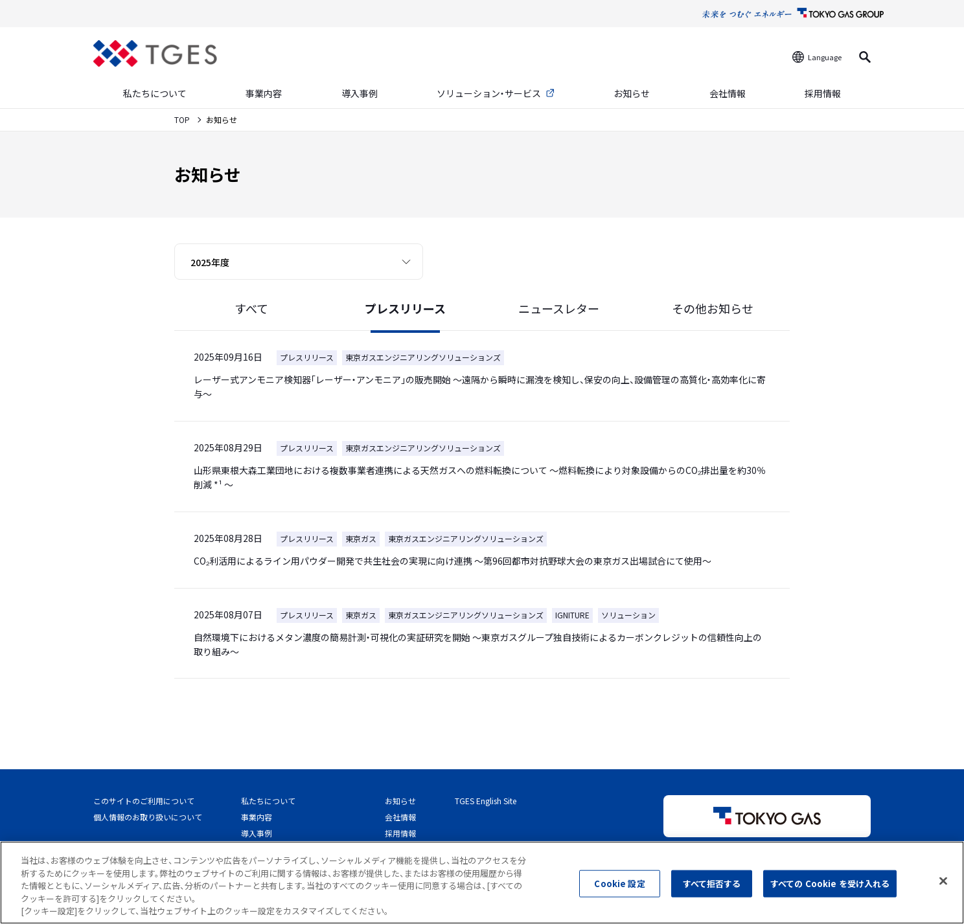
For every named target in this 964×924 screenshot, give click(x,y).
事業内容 (264, 93)
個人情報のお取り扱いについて (147, 816)
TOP (183, 119)
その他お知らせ (712, 308)
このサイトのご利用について (143, 800)
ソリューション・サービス (489, 93)
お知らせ (632, 93)
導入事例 (359, 93)
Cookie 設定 (619, 892)
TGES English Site (485, 800)
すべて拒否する (712, 892)
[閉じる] (943, 889)
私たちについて (155, 93)
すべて (251, 308)
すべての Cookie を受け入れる (829, 892)
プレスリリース (405, 308)
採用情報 (823, 93)
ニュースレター (558, 308)
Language (825, 57)
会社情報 (727, 93)
